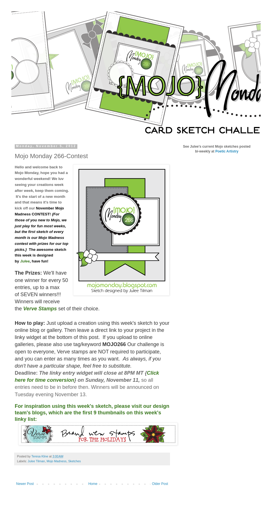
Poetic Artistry (227, 151)
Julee (25, 261)
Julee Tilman (36, 461)
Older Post (160, 484)
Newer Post (25, 484)
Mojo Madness (56, 461)
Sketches (74, 461)
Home (92, 484)
